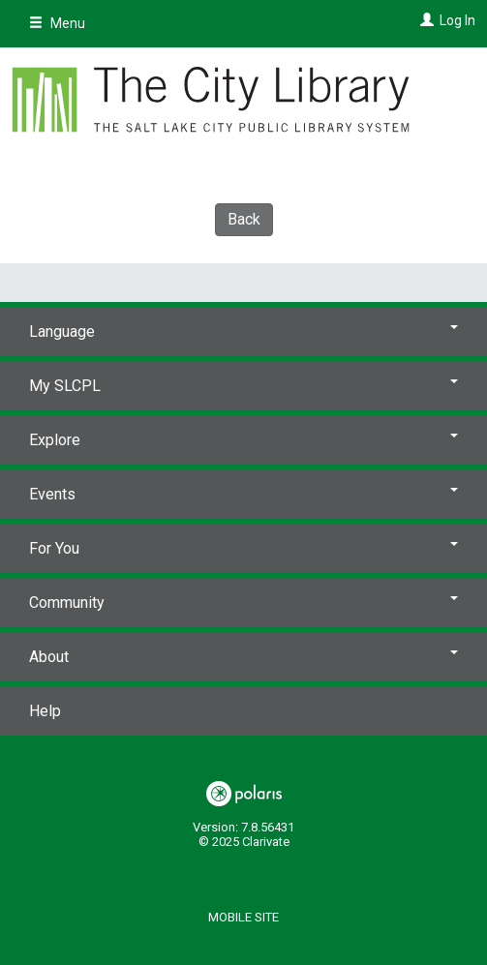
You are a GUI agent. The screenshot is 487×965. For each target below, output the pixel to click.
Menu (57, 23)
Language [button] (243, 331)
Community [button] (243, 602)
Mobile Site (243, 917)
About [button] (243, 657)
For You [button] (243, 548)
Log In (457, 20)
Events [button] (243, 494)
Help (45, 711)
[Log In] (424, 20)
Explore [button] (243, 440)
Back (244, 219)
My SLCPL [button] (243, 386)
